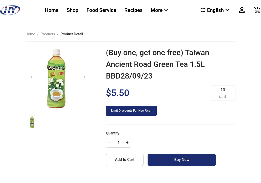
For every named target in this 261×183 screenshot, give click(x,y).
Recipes (133, 10)
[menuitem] (52, 10)
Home (52, 10)
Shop (73, 10)
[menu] (116, 10)
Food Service (101, 10)
